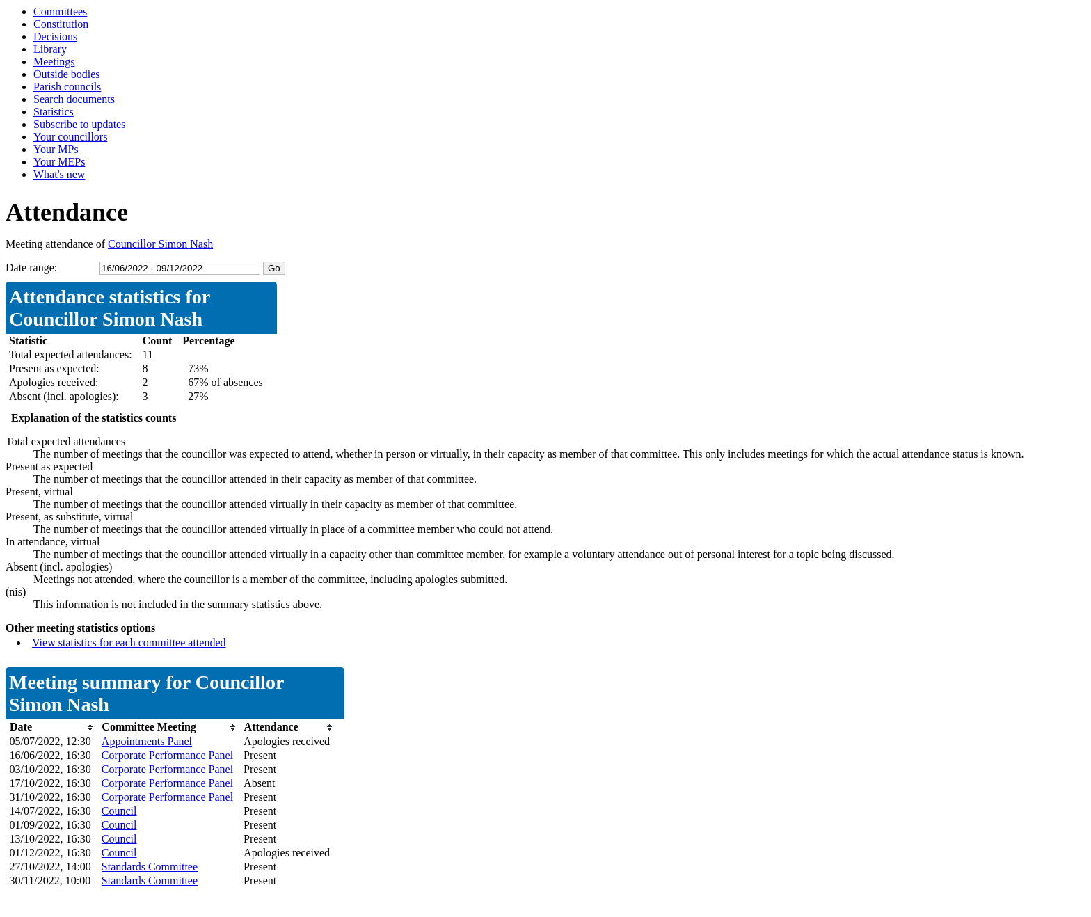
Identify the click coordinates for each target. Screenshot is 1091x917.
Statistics (53, 112)
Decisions (55, 36)
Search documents (74, 99)
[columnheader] (52, 727)
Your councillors (70, 137)
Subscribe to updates (79, 124)
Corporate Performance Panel (167, 755)
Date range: (31, 267)
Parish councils (67, 87)
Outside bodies (66, 74)
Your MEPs (59, 162)
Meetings (54, 61)
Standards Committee (150, 866)
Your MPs (56, 149)
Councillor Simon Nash (160, 244)
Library (50, 49)
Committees (60, 11)
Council (119, 811)
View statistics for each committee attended (129, 642)
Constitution (60, 24)
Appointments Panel (147, 741)
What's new (59, 174)
